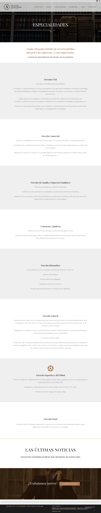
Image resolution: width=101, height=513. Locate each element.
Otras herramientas (82, 509)
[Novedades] (50, 31)
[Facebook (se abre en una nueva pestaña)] (97, 1)
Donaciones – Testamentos (84, 508)
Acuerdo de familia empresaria (68, 508)
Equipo (58, 506)
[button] (70, 484)
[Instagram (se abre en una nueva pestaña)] (99, 1)
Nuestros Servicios (90, 507)
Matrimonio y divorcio (57, 509)
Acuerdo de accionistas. (70, 509)
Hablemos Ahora (56, 511)
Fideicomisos (55, 508)
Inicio (53, 506)
